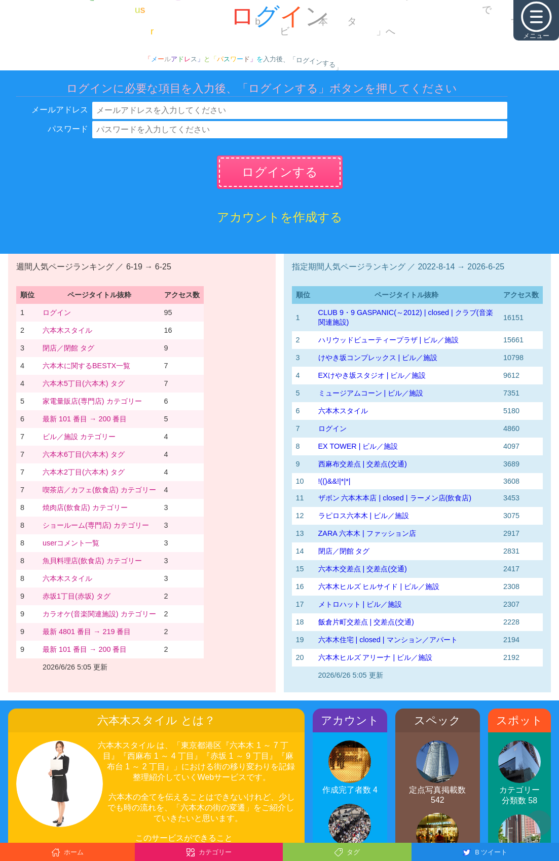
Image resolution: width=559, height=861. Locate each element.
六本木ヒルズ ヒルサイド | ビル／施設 (379, 586)
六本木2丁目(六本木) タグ (84, 472)
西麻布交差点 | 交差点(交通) (362, 464)
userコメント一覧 (71, 543)
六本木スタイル (67, 330)
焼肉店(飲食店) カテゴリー (85, 507)
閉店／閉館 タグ (68, 348)
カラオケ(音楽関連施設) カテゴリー (99, 614)
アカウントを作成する (280, 217)
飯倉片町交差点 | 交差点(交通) (366, 622)
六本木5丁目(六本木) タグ (84, 383)
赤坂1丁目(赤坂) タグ (76, 596)
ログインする (280, 172)
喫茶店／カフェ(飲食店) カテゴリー (99, 490)
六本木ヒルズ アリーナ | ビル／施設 (375, 657)
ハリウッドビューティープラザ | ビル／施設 (388, 340)
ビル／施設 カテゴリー (79, 437)
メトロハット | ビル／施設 (360, 604)
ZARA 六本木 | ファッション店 (367, 533)
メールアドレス (59, 109)
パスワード (68, 129)
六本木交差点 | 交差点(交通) (362, 569)
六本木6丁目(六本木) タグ (84, 454)
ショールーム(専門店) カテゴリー (96, 525)
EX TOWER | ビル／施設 (358, 446)
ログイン (57, 312)
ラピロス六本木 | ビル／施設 (363, 516)
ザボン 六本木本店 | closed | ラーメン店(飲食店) (395, 498)
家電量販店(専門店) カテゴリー (92, 401)
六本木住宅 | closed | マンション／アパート (388, 640)
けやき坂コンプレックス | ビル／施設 (378, 358)
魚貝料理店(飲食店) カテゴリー (92, 561)
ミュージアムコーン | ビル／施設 (371, 393)
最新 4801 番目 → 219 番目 (87, 632)
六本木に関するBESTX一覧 (86, 366)
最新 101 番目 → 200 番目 (85, 419)
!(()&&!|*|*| (334, 481)
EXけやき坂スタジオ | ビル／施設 (372, 375)
